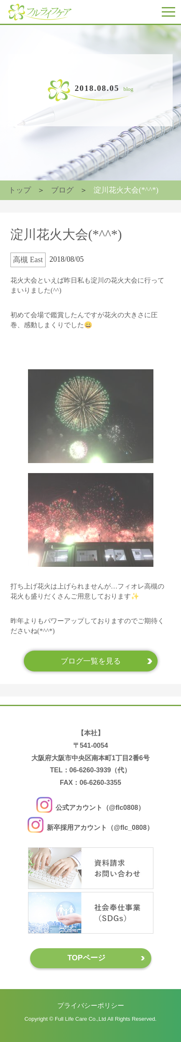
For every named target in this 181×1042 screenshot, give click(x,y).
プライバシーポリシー (90, 1005)
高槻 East (28, 259)
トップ (19, 190)
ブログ (62, 190)
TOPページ (86, 958)
